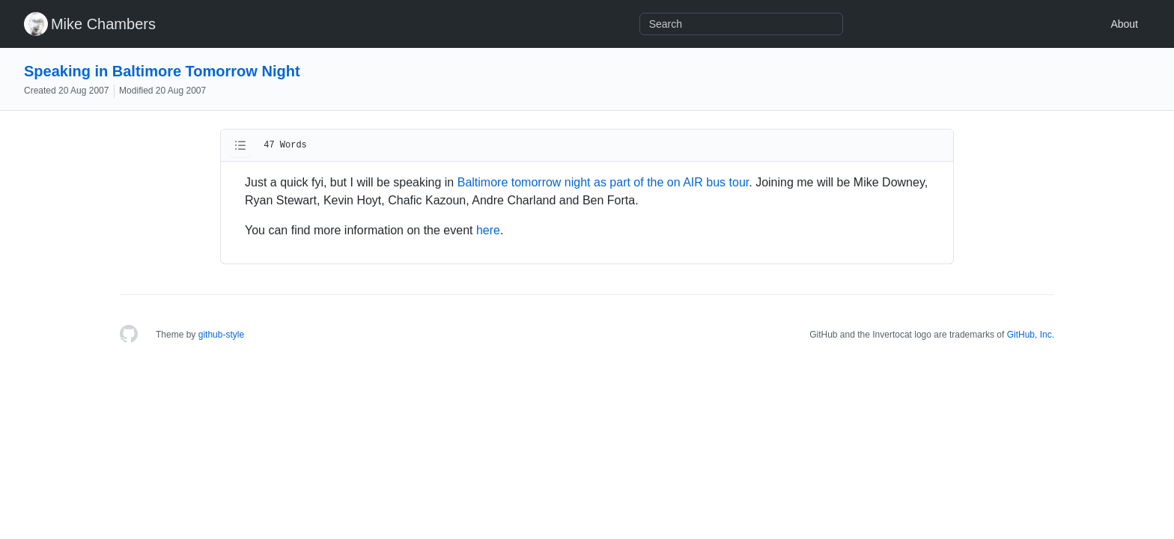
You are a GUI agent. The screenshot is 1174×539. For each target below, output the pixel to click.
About (1124, 24)
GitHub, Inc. (1030, 334)
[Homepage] (129, 334)
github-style (221, 334)
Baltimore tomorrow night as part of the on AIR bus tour (603, 182)
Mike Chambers (103, 24)
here (488, 230)
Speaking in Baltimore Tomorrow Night (162, 71)
